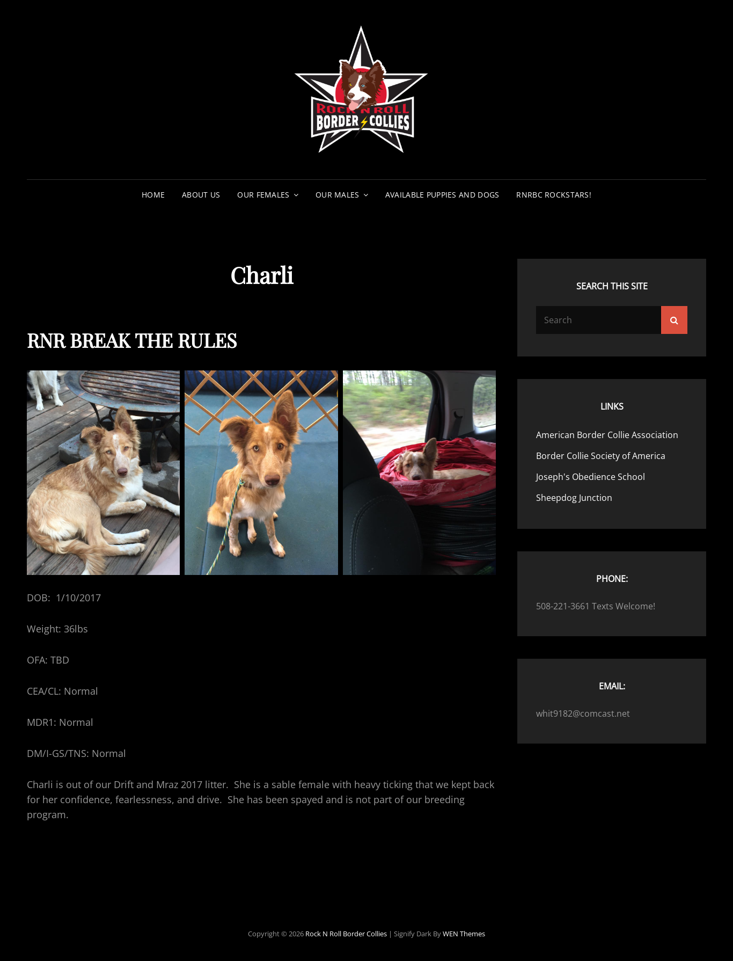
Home (153, 195)
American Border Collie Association (607, 435)
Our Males (338, 195)
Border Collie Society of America (600, 456)
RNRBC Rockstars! (553, 195)
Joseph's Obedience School (590, 477)
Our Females (263, 195)
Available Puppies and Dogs (442, 195)
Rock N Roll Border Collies (346, 933)
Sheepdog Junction (574, 498)
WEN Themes (464, 933)
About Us (201, 195)
